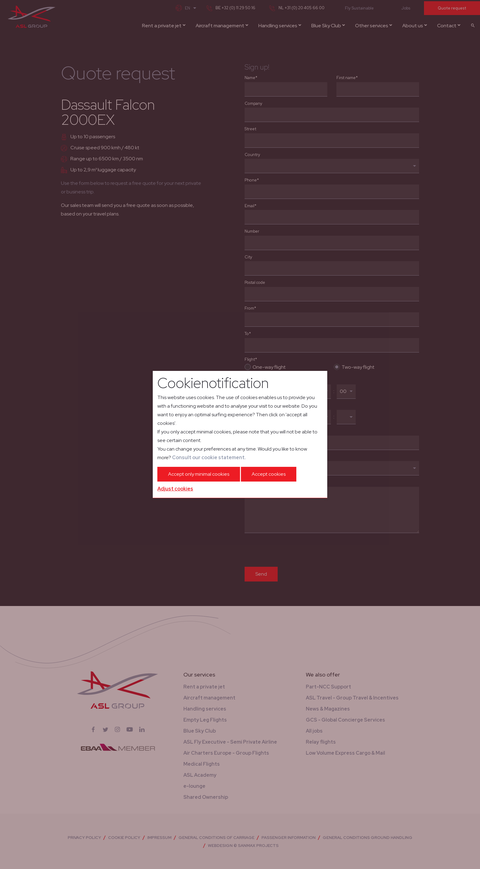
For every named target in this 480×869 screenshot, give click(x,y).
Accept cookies (269, 474)
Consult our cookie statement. (209, 457)
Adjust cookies (175, 489)
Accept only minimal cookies (198, 474)
